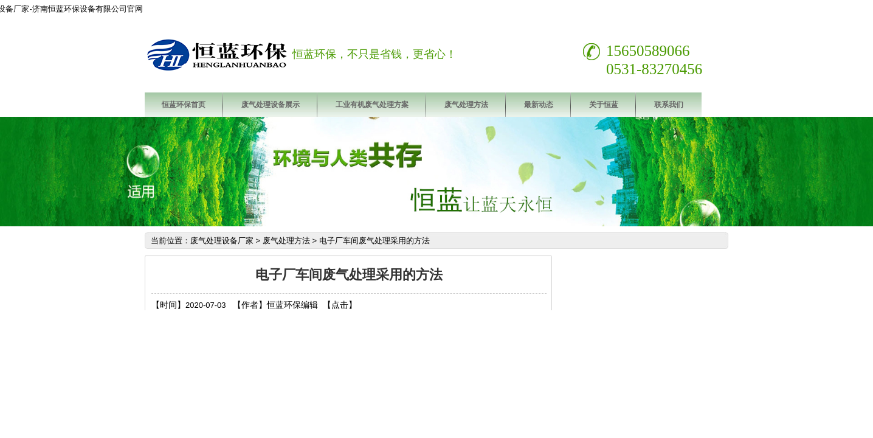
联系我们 (668, 104)
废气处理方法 (466, 104)
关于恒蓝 (603, 104)
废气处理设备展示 (270, 104)
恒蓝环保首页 (183, 104)
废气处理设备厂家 (222, 240)
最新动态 (538, 104)
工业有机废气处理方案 (372, 104)
